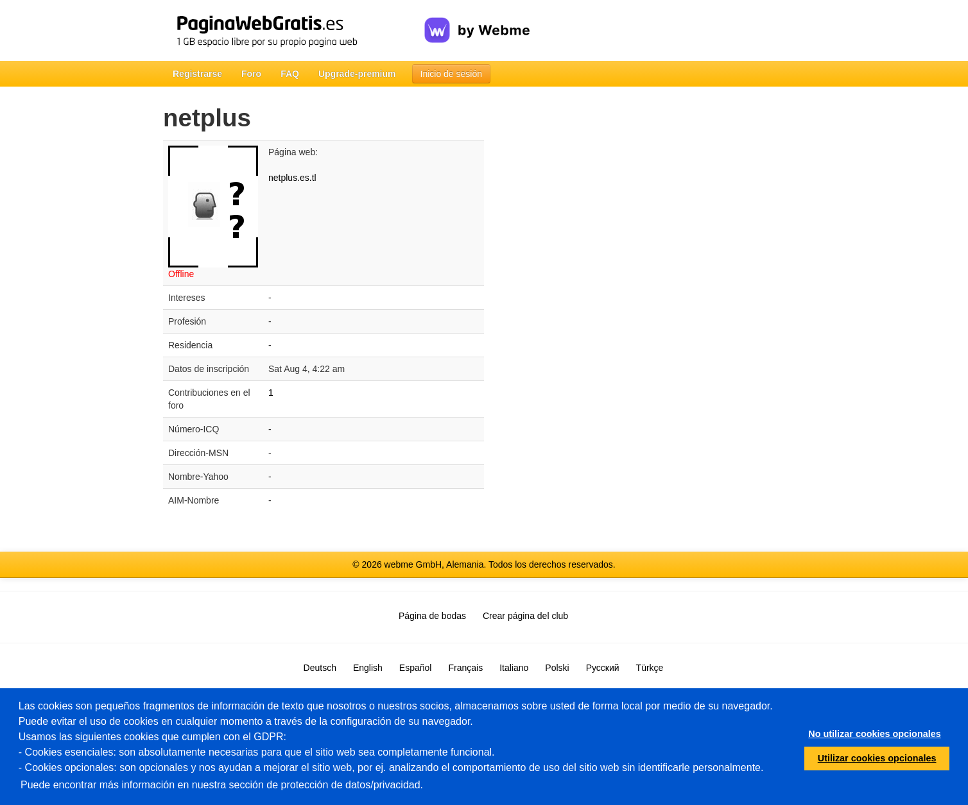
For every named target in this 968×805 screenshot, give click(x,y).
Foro (251, 74)
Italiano (513, 668)
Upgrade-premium (357, 74)
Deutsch (320, 668)
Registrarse (197, 74)
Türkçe (650, 668)
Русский (602, 668)
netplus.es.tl (292, 178)
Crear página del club (525, 616)
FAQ (290, 74)
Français (465, 668)
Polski (557, 668)
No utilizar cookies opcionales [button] (874, 734)
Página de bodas (432, 616)
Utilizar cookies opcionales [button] (877, 758)
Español (415, 668)
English (368, 668)
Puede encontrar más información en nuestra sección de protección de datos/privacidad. (222, 784)
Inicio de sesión (451, 74)
